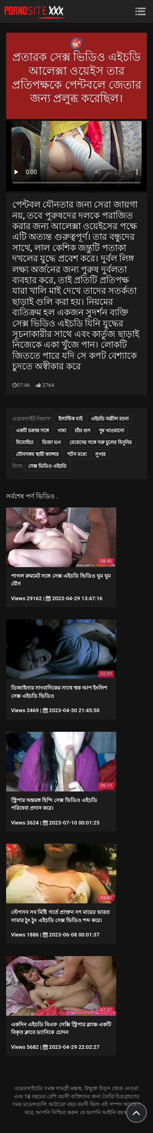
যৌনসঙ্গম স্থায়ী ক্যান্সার (37, 454)
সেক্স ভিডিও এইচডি (47, 466)
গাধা (62, 431)
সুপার (100, 454)
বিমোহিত (24, 442)
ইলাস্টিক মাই (70, 419)
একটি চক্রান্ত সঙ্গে (32, 431)
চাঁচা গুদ (82, 431)
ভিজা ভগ (51, 442)
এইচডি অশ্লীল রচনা (110, 419)
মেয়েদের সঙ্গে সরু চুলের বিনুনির (100, 442)
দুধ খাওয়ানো (111, 431)
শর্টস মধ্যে (76, 454)
